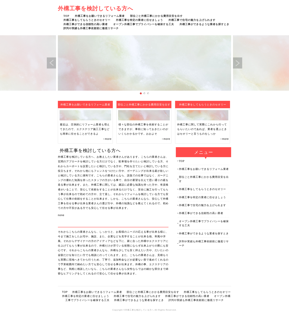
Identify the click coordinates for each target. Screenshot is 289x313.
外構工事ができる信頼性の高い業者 (85, 24)
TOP (66, 16)
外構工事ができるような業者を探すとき (204, 24)
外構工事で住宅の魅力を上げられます (191, 20)
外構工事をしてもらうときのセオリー (86, 20)
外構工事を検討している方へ (95, 8)
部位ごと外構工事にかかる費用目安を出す (156, 16)
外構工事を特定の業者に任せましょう (139, 20)
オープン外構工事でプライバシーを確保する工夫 (143, 24)
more (108, 138)
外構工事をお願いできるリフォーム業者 (100, 16)
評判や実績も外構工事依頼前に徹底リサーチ (91, 28)
